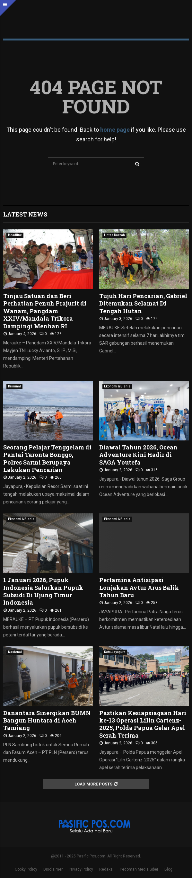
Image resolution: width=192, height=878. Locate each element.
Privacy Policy (81, 869)
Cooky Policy (26, 869)
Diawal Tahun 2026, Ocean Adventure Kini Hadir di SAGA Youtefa (138, 454)
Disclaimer (53, 869)
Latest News (25, 214)
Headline (15, 235)
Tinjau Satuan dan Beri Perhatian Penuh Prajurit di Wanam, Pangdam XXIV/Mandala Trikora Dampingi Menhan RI (44, 311)
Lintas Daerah (114, 235)
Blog (168, 869)
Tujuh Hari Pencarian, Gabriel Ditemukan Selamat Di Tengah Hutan (143, 303)
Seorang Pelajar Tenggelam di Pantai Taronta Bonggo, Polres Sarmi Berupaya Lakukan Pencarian (47, 458)
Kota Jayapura (115, 652)
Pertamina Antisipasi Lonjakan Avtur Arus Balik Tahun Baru (139, 587)
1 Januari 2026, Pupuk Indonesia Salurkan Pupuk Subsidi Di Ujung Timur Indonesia (43, 591)
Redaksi (106, 869)
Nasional (15, 652)
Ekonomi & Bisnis (117, 386)
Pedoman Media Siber (139, 869)
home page (115, 129)
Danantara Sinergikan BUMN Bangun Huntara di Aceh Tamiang (47, 720)
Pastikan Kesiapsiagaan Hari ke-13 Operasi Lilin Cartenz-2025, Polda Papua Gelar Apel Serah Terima (142, 724)
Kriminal (14, 386)
